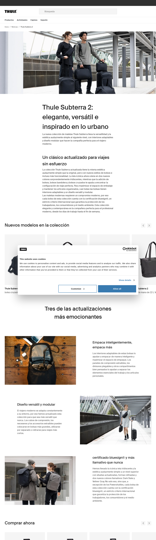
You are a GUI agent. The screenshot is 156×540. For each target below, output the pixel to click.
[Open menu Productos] (11, 20)
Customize (77, 288)
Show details (125, 280)
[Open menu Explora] (36, 20)
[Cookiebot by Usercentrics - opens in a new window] (124, 249)
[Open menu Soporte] (46, 20)
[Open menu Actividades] (24, 20)
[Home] (22, 11)
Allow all (117, 288)
